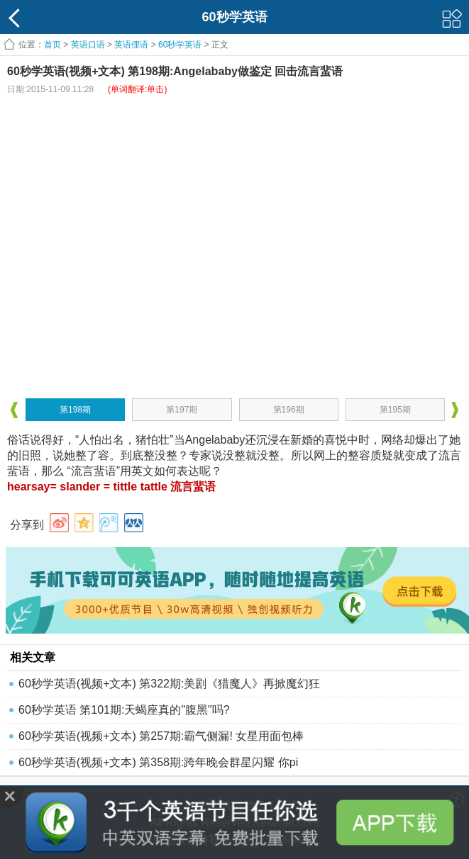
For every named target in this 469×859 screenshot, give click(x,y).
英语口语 (88, 45)
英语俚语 (131, 45)
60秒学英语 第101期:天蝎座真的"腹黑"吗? (124, 710)
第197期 (181, 410)
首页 (52, 45)
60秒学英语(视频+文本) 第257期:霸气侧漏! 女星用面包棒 (161, 736)
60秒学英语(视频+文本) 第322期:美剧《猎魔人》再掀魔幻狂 (169, 684)
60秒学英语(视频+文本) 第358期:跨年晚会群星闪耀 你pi (158, 762)
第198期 (75, 410)
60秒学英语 (180, 45)
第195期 (395, 410)
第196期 (288, 410)
